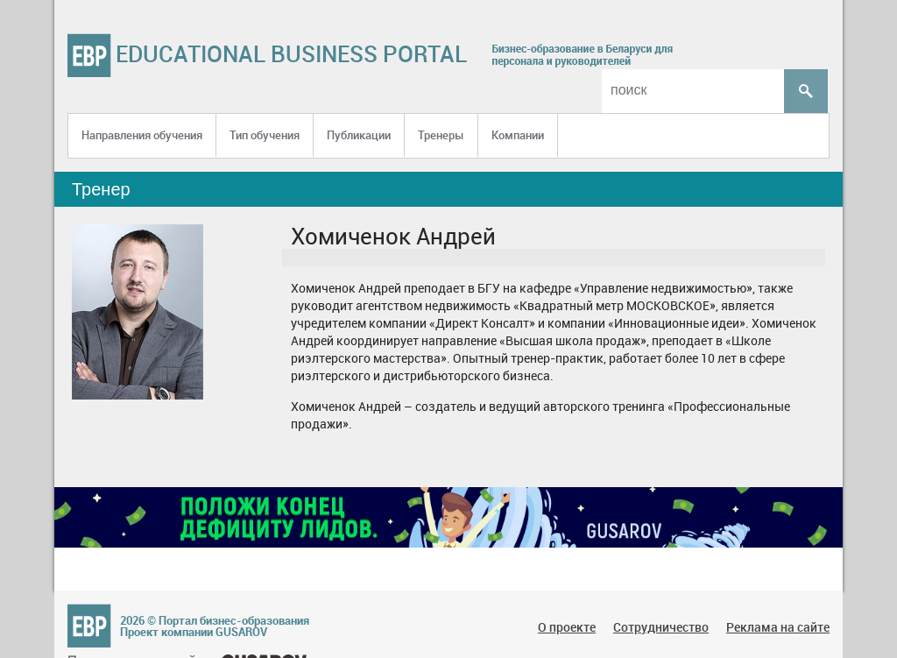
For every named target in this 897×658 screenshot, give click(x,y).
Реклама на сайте (778, 627)
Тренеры (441, 135)
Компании (517, 135)
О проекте (567, 627)
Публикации (359, 135)
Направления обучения (141, 135)
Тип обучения (265, 135)
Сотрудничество (661, 627)
